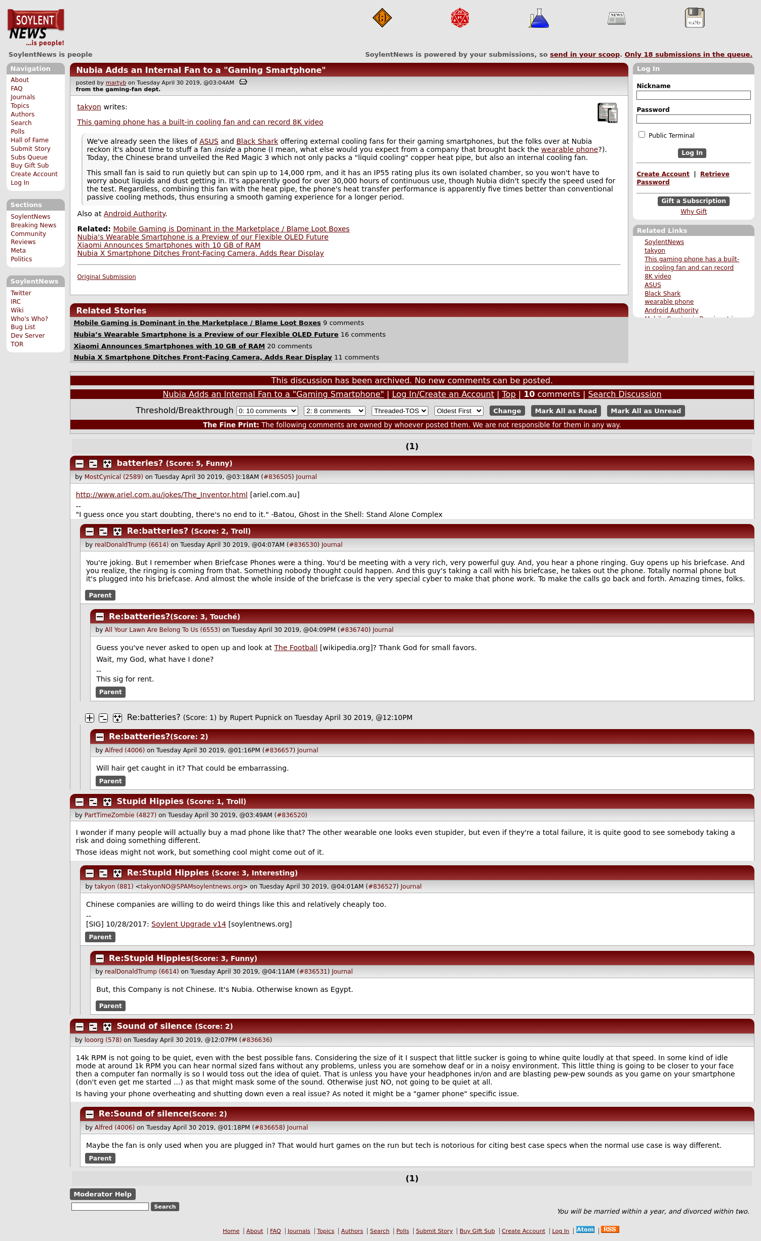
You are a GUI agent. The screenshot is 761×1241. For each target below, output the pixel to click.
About (20, 80)
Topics (20, 105)
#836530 (303, 544)
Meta (18, 250)
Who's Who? (29, 319)
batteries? (140, 463)
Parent (100, 595)
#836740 (354, 629)
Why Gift (693, 211)
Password (652, 109)
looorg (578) (103, 1040)
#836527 (382, 886)
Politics (21, 259)
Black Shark (662, 293)
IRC (16, 301)
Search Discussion (624, 394)
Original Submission (106, 277)
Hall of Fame (30, 140)
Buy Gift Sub (30, 165)
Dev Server (28, 335)
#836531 (313, 971)
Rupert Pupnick (256, 717)
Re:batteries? (157, 531)
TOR (17, 344)
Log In (20, 182)
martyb (116, 82)
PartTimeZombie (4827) (120, 815)
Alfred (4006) (125, 750)
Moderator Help (102, 1194)
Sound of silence (154, 1026)
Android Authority (671, 310)
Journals (23, 97)
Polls (17, 131)
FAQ (16, 88)
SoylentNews (36, 28)
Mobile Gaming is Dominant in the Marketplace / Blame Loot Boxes (231, 229)
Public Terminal (666, 135)
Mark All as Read (566, 411)
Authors (22, 114)
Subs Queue (29, 157)
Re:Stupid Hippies (168, 872)
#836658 (268, 1127)
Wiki (17, 310)
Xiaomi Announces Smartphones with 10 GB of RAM (169, 245)
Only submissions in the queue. (689, 54)
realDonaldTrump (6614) (132, 544)
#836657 (279, 750)
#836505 (277, 477)
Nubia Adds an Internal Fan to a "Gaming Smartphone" (201, 70)
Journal (306, 477)
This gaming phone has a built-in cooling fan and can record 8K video (692, 268)
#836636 (256, 1040)
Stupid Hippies (150, 801)
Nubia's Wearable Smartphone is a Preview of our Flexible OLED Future (203, 237)
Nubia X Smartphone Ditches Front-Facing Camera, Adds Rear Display (200, 253)
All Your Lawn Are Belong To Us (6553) (162, 629)
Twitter (21, 293)
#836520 (290, 815)
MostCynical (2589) (114, 477)
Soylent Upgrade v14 (188, 924)
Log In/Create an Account (443, 394)
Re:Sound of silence (144, 1113)
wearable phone (669, 301)
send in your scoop (585, 54)
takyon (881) (114, 886)
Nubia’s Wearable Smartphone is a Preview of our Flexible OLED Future (205, 334)
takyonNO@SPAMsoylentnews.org (192, 886)
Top (509, 394)
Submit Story (31, 148)
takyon (655, 250)
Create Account (34, 174)
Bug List (23, 327)
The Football (295, 648)
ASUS (653, 285)
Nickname (653, 86)
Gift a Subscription (693, 201)
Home (231, 1231)
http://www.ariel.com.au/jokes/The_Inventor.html (162, 495)
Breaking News (33, 225)
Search (21, 123)
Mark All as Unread (646, 411)
